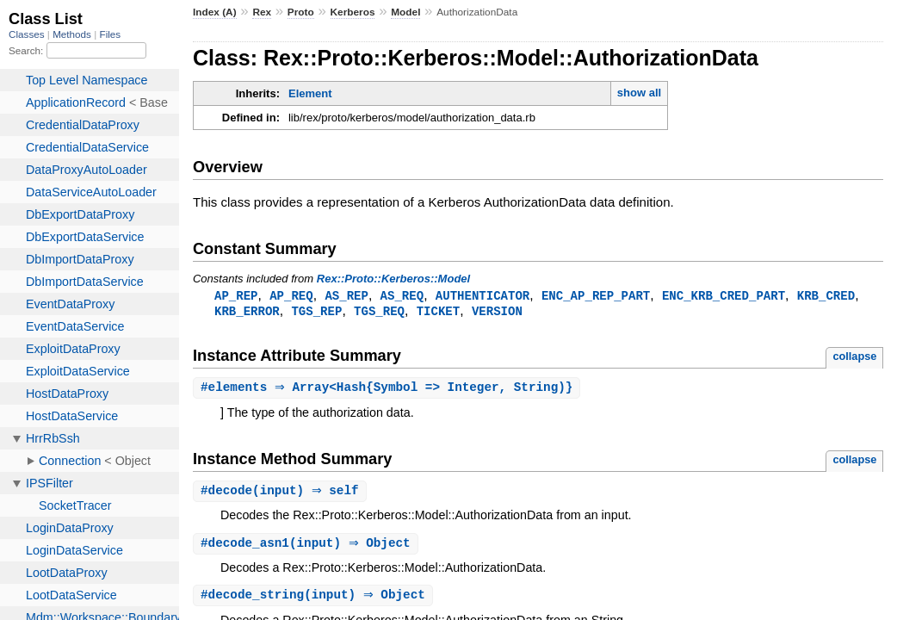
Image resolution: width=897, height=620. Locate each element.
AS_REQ (402, 296)
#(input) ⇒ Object (308, 547)
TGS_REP (316, 312)
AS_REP (346, 296)
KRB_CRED (826, 296)
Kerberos (353, 12)
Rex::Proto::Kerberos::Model (393, 278)
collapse (854, 357)
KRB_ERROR (247, 312)
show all (639, 92)
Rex (261, 12)
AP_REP (236, 296)
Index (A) (215, 12)
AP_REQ (291, 296)
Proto (301, 12)
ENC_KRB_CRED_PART (723, 296)
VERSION (497, 312)
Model (405, 12)
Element (310, 93)
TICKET (439, 312)
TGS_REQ (379, 312)
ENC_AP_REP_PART (595, 296)
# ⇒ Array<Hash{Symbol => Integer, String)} (389, 389)
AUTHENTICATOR (482, 296)
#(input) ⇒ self (282, 494)
